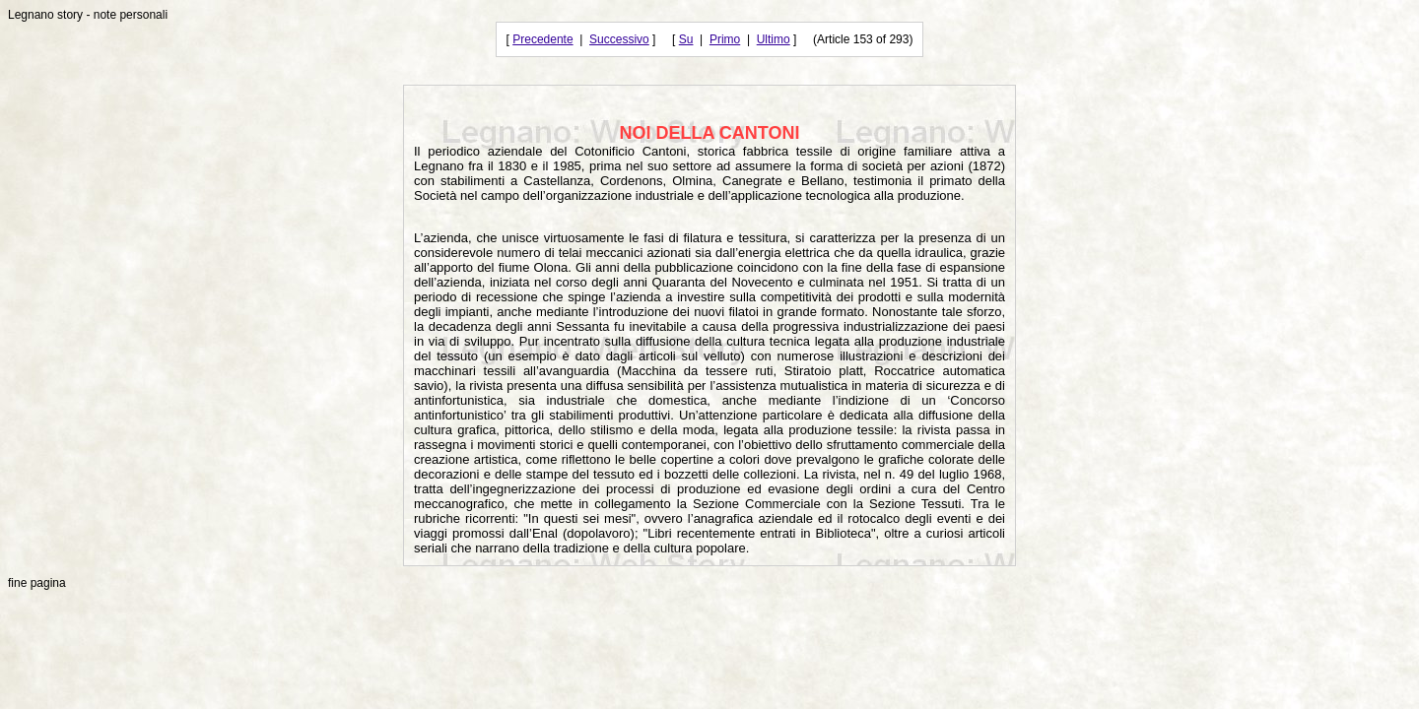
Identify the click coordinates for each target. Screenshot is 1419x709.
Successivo (619, 39)
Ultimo (773, 39)
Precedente (542, 39)
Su (686, 39)
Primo (725, 39)
